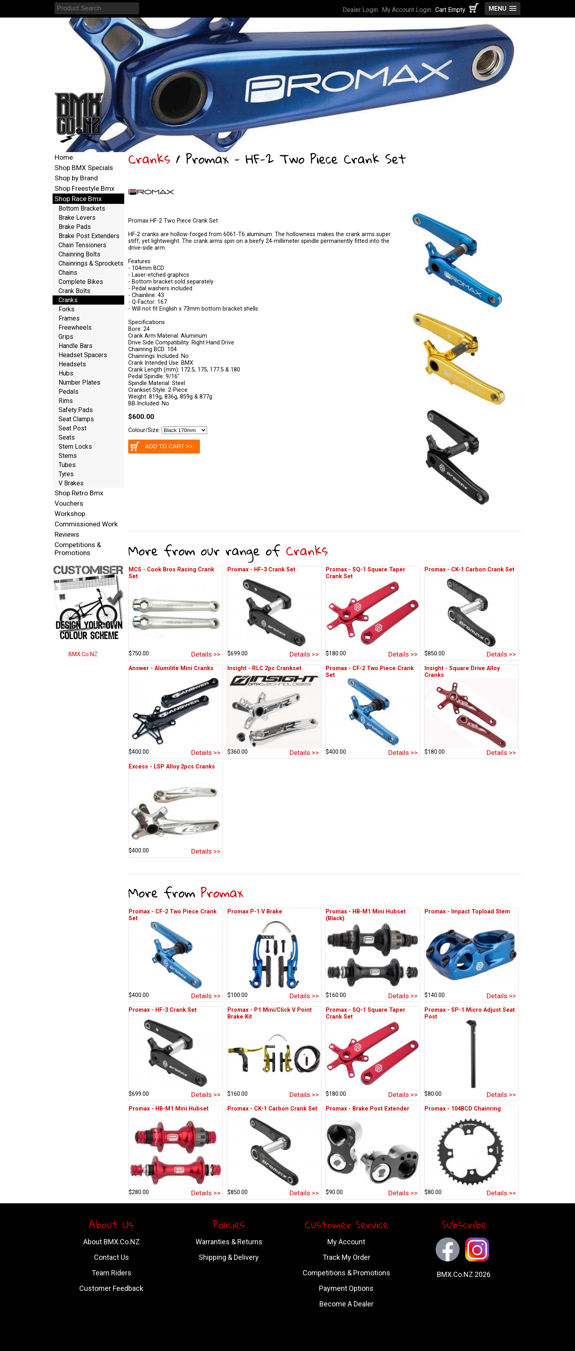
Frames (69, 318)
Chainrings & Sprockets (91, 263)
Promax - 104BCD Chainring (462, 1108)
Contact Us (111, 1257)
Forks (66, 309)
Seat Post (72, 428)
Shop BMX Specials (84, 168)
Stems (68, 455)
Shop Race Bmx (78, 199)
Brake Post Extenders (89, 236)
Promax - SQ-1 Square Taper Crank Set (365, 573)
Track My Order (346, 1257)
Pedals (68, 391)
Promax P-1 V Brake (254, 911)
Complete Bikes (81, 281)
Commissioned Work (86, 524)
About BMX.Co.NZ (111, 1242)
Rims (66, 401)
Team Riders (111, 1273)
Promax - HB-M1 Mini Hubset (169, 1108)
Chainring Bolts (79, 254)
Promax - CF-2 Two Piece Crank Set (370, 671)
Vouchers (69, 503)
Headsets (72, 364)
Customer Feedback (111, 1288)
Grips (66, 336)
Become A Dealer (346, 1304)
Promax (222, 892)
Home (64, 157)
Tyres (66, 474)
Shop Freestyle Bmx (85, 188)
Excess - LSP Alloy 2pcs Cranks (172, 766)
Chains (68, 272)
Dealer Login (360, 10)
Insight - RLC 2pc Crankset (264, 668)
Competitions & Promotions (78, 549)
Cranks (149, 158)
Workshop (70, 514)
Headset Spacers (83, 355)
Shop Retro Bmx (79, 493)
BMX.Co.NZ (83, 654)
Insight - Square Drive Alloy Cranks (462, 671)
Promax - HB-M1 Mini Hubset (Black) (366, 915)
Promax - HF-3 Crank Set (261, 569)
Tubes (67, 465)
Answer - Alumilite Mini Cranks (171, 668)
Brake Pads (75, 227)
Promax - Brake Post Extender (367, 1108)
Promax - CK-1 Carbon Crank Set (469, 569)
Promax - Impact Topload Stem (467, 911)
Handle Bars (75, 346)
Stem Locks (75, 446)
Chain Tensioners (82, 245)
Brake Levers (77, 217)
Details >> (206, 654)
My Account (346, 1242)
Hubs (66, 373)
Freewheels (75, 327)
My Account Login (406, 10)
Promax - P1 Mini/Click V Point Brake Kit (269, 1013)
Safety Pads (76, 410)
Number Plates (79, 382)
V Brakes (71, 483)
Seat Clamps (76, 419)
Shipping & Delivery (229, 1257)
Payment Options (346, 1288)
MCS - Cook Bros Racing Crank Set (171, 573)
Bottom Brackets (82, 208)
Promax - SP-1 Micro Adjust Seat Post (469, 1013)
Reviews (67, 534)
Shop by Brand (76, 178)
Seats (67, 437)
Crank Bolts (74, 291)
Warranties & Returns (229, 1242)
